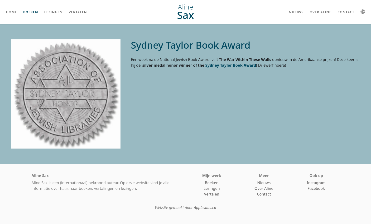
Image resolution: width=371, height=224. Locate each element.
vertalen (78, 12)
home (11, 12)
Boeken (212, 182)
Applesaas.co (205, 207)
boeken (30, 12)
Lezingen (211, 188)
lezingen (53, 12)
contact (345, 12)
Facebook (316, 188)
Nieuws (264, 182)
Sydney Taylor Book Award (230, 65)
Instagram (316, 182)
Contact (264, 194)
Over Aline (264, 188)
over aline (320, 12)
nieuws (296, 12)
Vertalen (211, 194)
